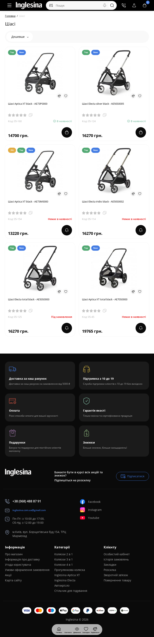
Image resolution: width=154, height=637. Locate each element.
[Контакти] (123, 5)
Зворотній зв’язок (116, 575)
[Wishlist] (65, 96)
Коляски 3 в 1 (63, 559)
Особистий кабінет (117, 554)
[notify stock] (67, 230)
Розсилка (110, 570)
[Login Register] (134, 5)
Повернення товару (117, 580)
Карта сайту (13, 580)
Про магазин (14, 554)
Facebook (90, 501)
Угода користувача (18, 564)
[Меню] (9, 5)
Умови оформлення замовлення (27, 570)
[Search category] (51, 5)
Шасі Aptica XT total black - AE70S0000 (104, 299)
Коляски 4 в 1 (63, 564)
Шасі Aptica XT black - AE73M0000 (28, 201)
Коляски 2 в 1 (63, 554)
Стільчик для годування (70, 591)
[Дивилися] (68, 629)
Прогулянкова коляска (69, 570)
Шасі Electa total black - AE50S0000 (28, 299)
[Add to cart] (67, 132)
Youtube (89, 517)
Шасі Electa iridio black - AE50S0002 (103, 201)
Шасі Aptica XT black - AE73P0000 (27, 103)
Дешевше (19, 37)
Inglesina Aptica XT (67, 575)
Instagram (91, 509)
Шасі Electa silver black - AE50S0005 (103, 103)
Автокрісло (61, 585)
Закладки (110, 564)
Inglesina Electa (64, 580)
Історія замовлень (116, 559)
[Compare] (59, 96)
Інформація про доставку (22, 559)
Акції (8, 575)
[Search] (104, 5)
